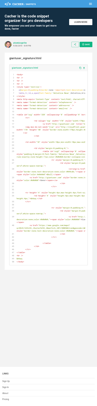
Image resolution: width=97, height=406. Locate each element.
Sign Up (6, 381)
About (5, 393)
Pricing (5, 399)
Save (86, 44)
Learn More (80, 22)
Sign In (5, 387)
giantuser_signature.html (25, 67)
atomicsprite (20, 42)
